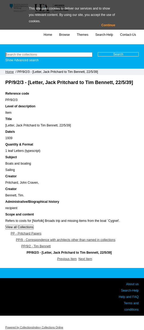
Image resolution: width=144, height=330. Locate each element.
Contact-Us (128, 35)
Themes (82, 35)
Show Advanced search (22, 60)
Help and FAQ (129, 297)
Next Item (85, 259)
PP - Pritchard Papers (26, 233)
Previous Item (67, 259)
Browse (64, 35)
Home (48, 35)
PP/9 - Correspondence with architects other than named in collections (65, 240)
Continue (108, 25)
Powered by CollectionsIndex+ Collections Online (34, 327)
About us (132, 284)
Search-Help (104, 35)
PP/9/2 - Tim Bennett (36, 246)
